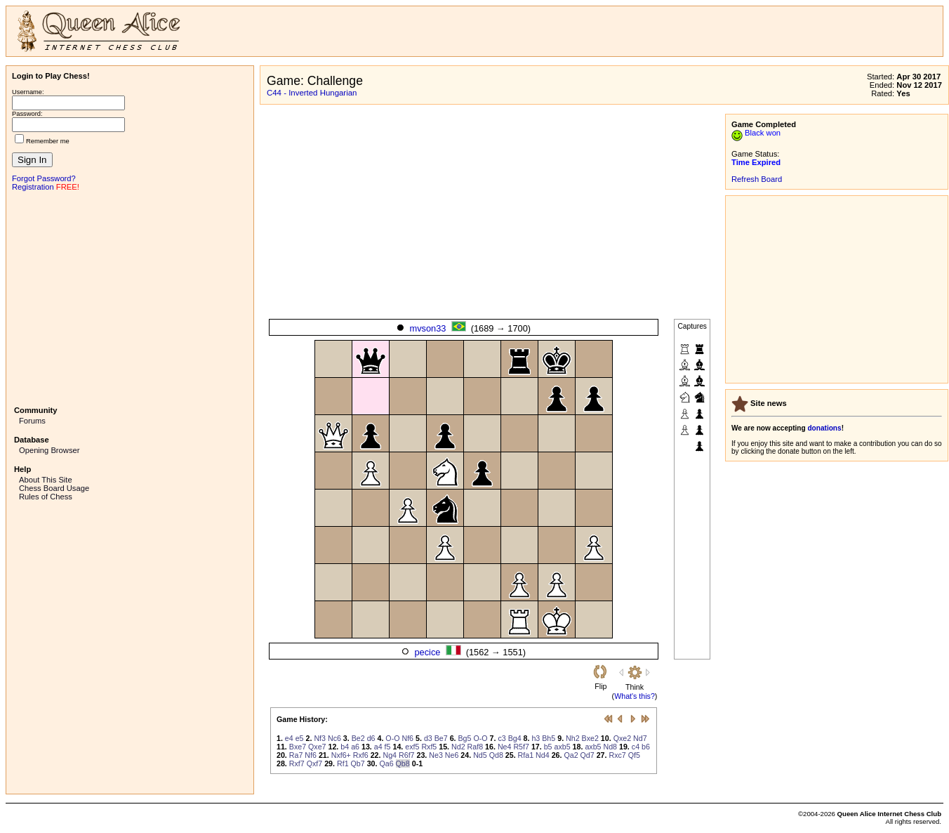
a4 (378, 746)
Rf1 (343, 763)
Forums (32, 420)
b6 (646, 746)
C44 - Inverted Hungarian (312, 92)
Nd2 (458, 746)
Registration (33, 187)
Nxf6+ (341, 755)
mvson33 (428, 328)
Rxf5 (429, 746)
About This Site (45, 479)
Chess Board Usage (54, 488)
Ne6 (452, 755)
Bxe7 (297, 746)
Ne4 (505, 746)
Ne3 (436, 755)
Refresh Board (756, 179)
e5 (300, 738)
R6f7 (407, 755)
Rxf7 (297, 763)
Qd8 (496, 755)
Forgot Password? (44, 178)
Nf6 (407, 738)
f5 (388, 746)
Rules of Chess (45, 496)
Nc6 (334, 738)
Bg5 (465, 738)
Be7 (441, 738)
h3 (535, 738)
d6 (371, 738)
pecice (427, 652)
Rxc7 (617, 755)
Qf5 (634, 755)
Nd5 (480, 755)
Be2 (358, 738)
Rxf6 (361, 755)
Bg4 (515, 738)
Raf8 (475, 746)
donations (824, 428)
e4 (289, 738)
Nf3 (320, 738)
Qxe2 (622, 738)
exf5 (412, 746)
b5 (548, 746)
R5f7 (521, 746)
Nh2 (573, 738)
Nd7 (640, 738)
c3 (501, 738)
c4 (635, 746)
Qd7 (587, 755)
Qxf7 (315, 763)
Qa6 (386, 763)
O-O (392, 738)
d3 (428, 738)
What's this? (634, 696)
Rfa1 (526, 755)
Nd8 (610, 746)
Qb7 (358, 763)
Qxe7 (317, 746)
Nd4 (543, 755)
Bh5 (548, 738)
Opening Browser (49, 450)
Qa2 (571, 755)
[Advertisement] (130, 297)
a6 (355, 746)
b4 (344, 746)
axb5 (563, 746)
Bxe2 (590, 738)
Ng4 (390, 755)
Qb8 (403, 763)
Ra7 (296, 755)
